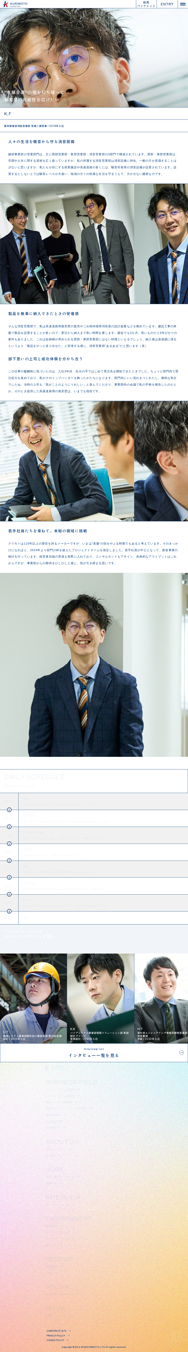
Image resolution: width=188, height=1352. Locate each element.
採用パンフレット (146, 4)
